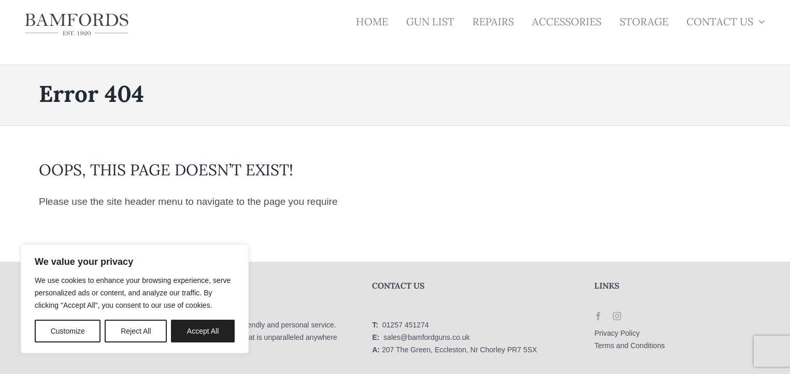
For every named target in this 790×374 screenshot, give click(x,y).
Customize (68, 331)
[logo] (76, 16)
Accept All (203, 331)
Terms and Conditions (629, 345)
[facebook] (598, 316)
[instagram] (617, 316)
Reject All (136, 331)
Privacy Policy (616, 333)
